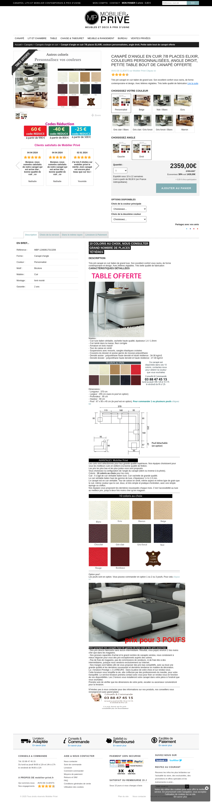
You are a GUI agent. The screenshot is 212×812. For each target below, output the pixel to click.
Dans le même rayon (72, 235)
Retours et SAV (71, 777)
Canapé (19, 38)
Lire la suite (192, 83)
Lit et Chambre (37, 38)
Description (31, 235)
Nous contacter (71, 761)
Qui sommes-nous (26, 783)
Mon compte (100, 3)
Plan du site (123, 796)
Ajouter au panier (176, 188)
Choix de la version (49, 235)
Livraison (68, 768)
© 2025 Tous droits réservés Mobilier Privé (39, 796)
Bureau (122, 38)
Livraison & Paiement (96, 235)
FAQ (66, 780)
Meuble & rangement (101, 38)
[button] (97, 165)
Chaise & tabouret (72, 38)
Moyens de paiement (73, 774)
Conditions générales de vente (77, 784)
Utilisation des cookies (74, 787)
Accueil (18, 44)
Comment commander (74, 771)
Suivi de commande (73, 764)
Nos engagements (26, 786)
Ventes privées (140, 38)
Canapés (28, 44)
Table (53, 38)
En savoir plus (180, 797)
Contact (115, 3)
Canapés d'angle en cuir (46, 44)
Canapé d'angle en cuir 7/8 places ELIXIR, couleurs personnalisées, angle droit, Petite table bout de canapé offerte (118, 44)
